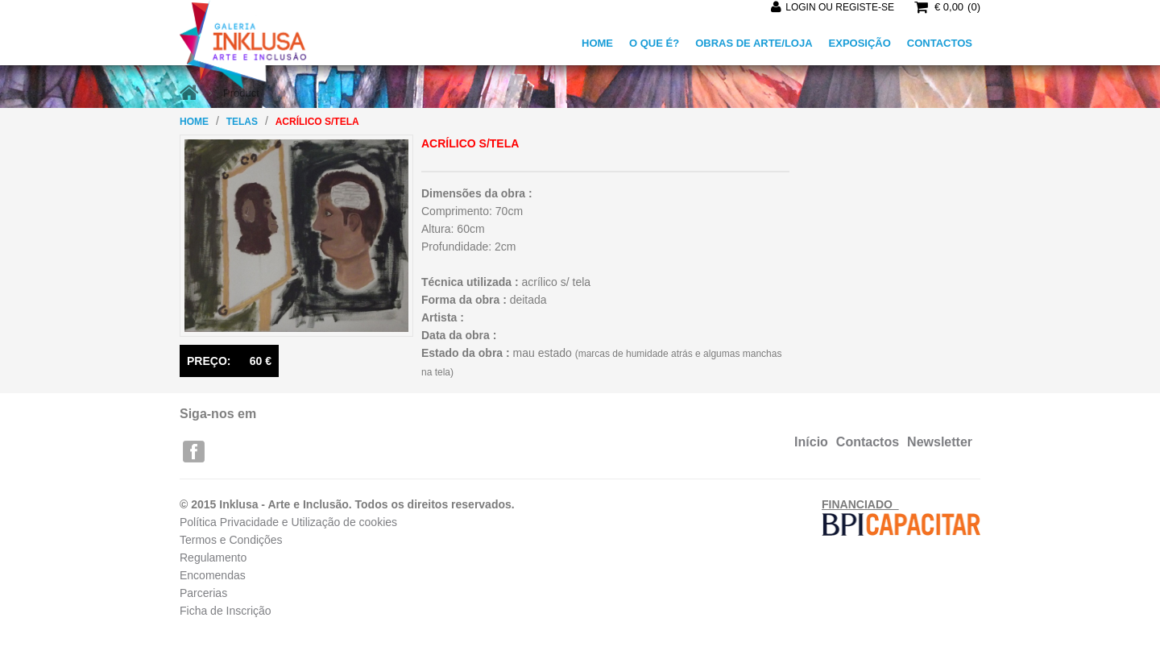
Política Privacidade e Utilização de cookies (288, 522)
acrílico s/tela (317, 121)
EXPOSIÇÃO (860, 43)
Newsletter (939, 442)
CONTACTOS (939, 43)
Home (194, 121)
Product (241, 93)
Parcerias (203, 593)
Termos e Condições (231, 539)
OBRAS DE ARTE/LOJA (753, 43)
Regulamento (213, 557)
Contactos (867, 442)
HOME (597, 43)
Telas (242, 121)
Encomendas (213, 575)
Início (811, 442)
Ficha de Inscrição (225, 610)
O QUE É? (654, 43)
